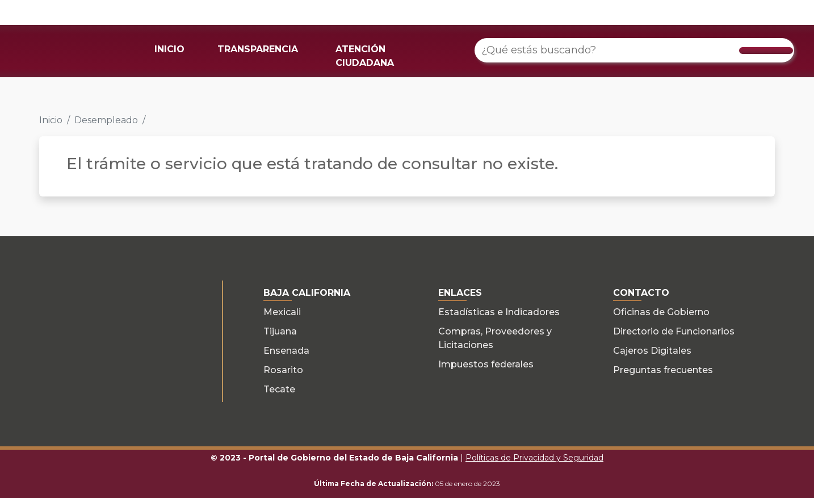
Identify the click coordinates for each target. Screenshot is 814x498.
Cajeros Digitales (652, 350)
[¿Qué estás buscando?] (635, 50)
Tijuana (280, 331)
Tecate (279, 389)
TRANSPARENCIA (257, 49)
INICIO (169, 49)
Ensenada (286, 350)
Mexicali (282, 312)
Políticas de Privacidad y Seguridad (534, 458)
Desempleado (106, 120)
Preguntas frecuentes (663, 370)
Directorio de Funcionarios (674, 331)
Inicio (50, 120)
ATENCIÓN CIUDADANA (364, 56)
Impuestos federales (486, 364)
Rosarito (283, 370)
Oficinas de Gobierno (661, 312)
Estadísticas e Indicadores (499, 312)
